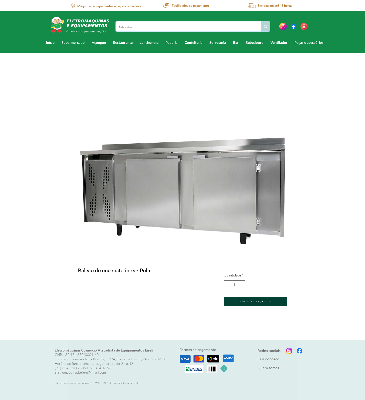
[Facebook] (293, 26)
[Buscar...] (184, 26)
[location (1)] (304, 26)
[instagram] (283, 26)
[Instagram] (289, 351)
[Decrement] (227, 285)
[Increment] (241, 285)
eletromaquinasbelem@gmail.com (80, 372)
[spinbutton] (234, 285)
